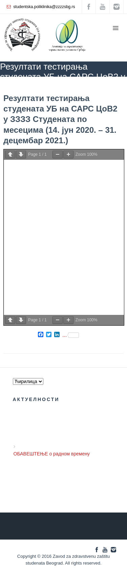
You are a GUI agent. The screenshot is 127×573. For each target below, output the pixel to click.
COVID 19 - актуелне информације (69, 86)
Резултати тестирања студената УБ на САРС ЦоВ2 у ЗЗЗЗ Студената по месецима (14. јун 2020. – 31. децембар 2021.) (60, 119)
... (70, 335)
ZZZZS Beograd (14, 86)
